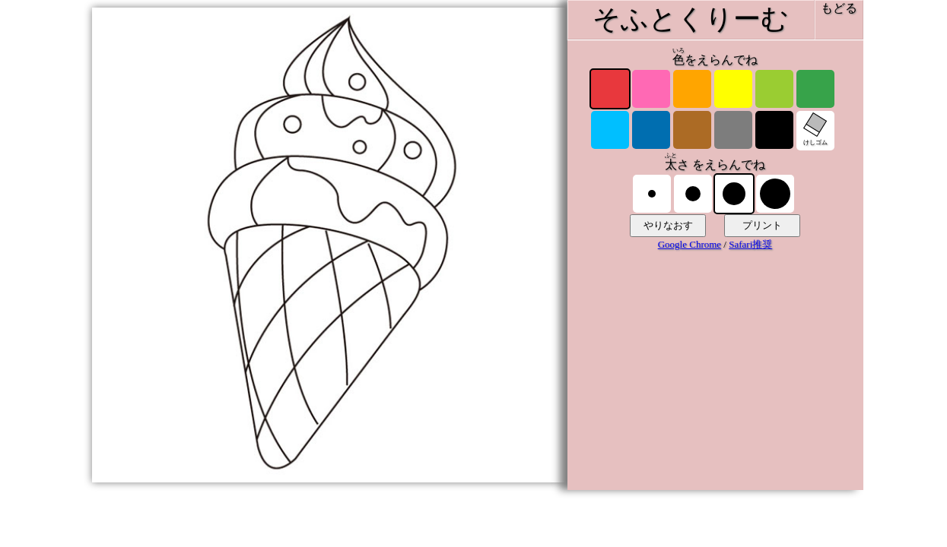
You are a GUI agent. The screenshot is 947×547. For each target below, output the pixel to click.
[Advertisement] (715, 378)
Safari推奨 (750, 244)
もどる (839, 8)
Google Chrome (689, 244)
